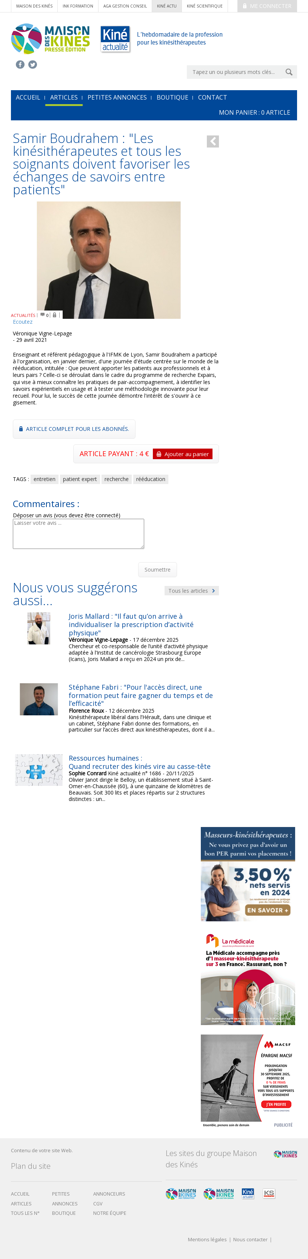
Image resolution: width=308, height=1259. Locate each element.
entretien (44, 479)
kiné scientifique (205, 6)
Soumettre (158, 569)
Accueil (20, 1194)
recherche (117, 479)
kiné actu (167, 6)
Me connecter (267, 5)
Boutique (172, 97)
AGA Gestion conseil (125, 6)
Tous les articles (191, 590)
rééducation (150, 479)
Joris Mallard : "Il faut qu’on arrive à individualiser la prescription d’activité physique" (131, 624)
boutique (64, 1213)
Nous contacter (250, 1239)
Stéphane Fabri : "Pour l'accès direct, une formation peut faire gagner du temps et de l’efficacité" (141, 695)
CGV (98, 1204)
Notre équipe (109, 1213)
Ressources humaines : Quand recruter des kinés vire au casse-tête (140, 762)
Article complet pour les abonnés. (74, 428)
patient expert (80, 479)
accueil (28, 97)
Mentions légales (207, 1239)
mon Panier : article (254, 112)
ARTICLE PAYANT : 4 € (146, 454)
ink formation (78, 6)
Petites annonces (117, 97)
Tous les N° (25, 1213)
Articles (64, 97)
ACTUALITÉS (23, 315)
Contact (212, 97)
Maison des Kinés (34, 6)
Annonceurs (109, 1194)
